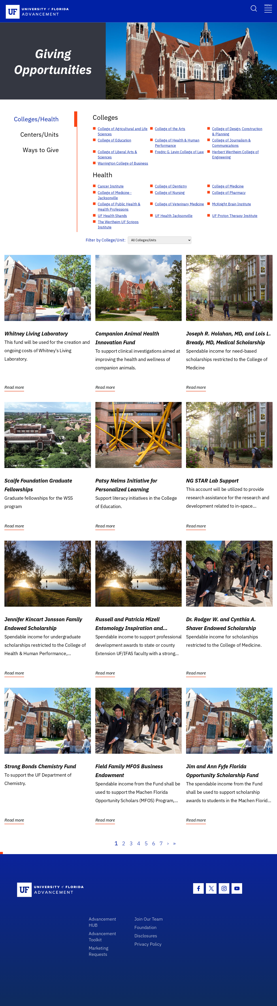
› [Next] (168, 843)
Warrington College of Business (123, 163)
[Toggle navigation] (268, 8)
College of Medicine (228, 186)
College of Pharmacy (229, 192)
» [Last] (174, 843)
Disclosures (145, 936)
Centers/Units (39, 134)
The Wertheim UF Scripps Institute (118, 224)
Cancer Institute (111, 186)
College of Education (114, 140)
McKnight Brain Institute (231, 204)
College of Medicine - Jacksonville (115, 195)
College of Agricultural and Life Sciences (122, 131)
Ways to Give (41, 150)
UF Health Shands (112, 216)
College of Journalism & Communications (231, 143)
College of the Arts (170, 129)
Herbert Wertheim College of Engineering (235, 154)
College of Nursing (170, 192)
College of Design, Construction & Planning (237, 131)
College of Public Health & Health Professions (119, 207)
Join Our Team (148, 919)
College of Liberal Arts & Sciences (117, 154)
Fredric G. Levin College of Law (179, 152)
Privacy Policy (148, 944)
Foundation (145, 927)
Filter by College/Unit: (106, 240)
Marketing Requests (98, 951)
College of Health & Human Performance (177, 143)
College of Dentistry (171, 186)
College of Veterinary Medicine (179, 204)
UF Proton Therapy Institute (234, 216)
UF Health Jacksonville (173, 216)
